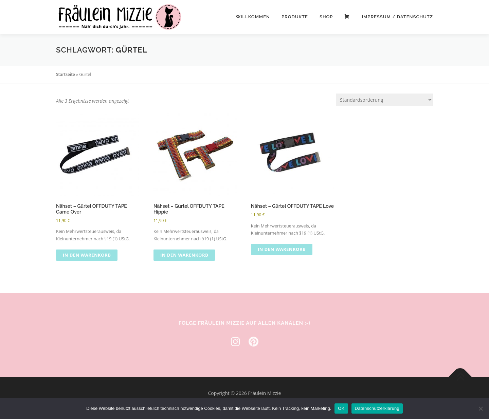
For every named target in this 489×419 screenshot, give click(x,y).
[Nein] (480, 408)
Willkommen (253, 16)
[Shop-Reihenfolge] (384, 100)
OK (341, 408)
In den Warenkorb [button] (87, 255)
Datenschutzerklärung (377, 408)
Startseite (65, 74)
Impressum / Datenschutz (397, 16)
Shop (326, 16)
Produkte (295, 16)
